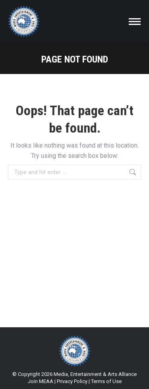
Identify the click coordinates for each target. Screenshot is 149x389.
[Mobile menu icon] (134, 22)
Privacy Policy (72, 381)
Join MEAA (40, 381)
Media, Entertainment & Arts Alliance (95, 374)
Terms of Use (106, 381)
